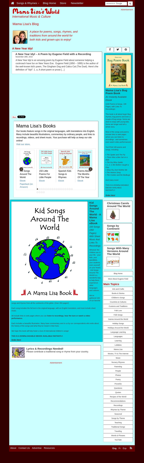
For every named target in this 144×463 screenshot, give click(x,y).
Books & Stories (118, 293)
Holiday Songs (118, 323)
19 (39, 192)
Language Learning (118, 332)
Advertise (37, 448)
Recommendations (118, 401)
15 (67, 189)
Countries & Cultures (118, 302)
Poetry (118, 379)
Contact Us (24, 448)
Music (118, 358)
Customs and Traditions (118, 306)
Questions (118, 388)
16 (69, 189)
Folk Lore (118, 311)
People (118, 371)
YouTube (118, 440)
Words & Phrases (118, 435)
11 (59, 189)
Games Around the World (118, 319)
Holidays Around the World (118, 328)
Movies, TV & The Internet (118, 354)
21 (43, 192)
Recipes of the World (118, 397)
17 (71, 189)
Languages (118, 336)
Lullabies (118, 345)
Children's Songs (118, 298)
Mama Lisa (118, 349)
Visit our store (23, 144)
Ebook (23, 181)
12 (61, 189)
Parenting (118, 367)
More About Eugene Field (118, 279)
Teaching (118, 423)
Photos (118, 375)
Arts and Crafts (118, 289)
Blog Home (118, 273)
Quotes (118, 392)
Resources (49, 448)
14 (65, 189)
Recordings (118, 405)
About (13, 448)
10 (56, 189)
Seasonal (118, 414)
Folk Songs (118, 315)
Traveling (118, 431)
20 (41, 192)
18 (37, 192)
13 (63, 189)
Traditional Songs (118, 427)
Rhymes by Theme (118, 410)
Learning (118, 341)
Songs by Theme (118, 418)
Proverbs (118, 384)
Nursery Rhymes (118, 362)
